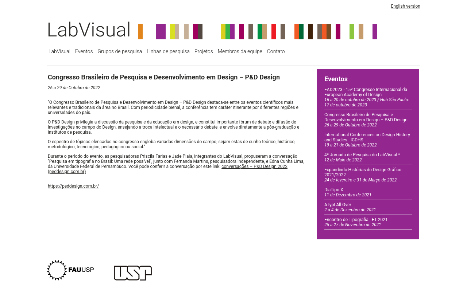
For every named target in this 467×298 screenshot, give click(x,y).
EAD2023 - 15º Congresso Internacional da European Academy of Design (366, 97)
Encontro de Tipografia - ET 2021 (356, 222)
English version (405, 6)
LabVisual (89, 29)
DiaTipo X (347, 192)
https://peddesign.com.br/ (73, 186)
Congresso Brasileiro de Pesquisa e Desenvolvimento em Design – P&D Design (366, 120)
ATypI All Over (350, 207)
